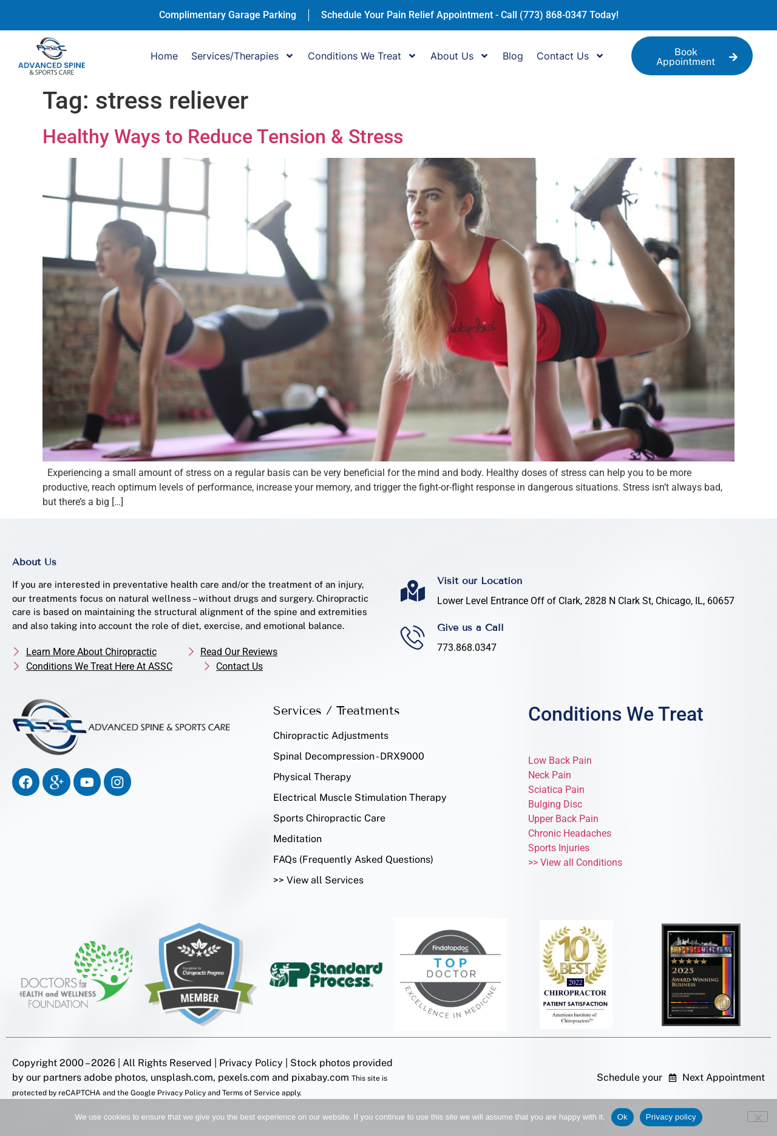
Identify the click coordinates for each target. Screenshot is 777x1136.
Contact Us (571, 56)
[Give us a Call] (413, 637)
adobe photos (115, 1077)
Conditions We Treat (362, 56)
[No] (757, 1116)
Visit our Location (479, 581)
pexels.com (244, 1077)
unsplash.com (182, 1077)
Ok (622, 1116)
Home (164, 56)
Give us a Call (470, 627)
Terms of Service (251, 1093)
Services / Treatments (336, 710)
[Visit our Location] (413, 591)
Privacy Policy (251, 1063)
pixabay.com (319, 1077)
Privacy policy (671, 1116)
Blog (513, 56)
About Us (459, 56)
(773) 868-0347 (553, 15)
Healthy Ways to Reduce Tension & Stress (222, 136)
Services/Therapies (242, 56)
